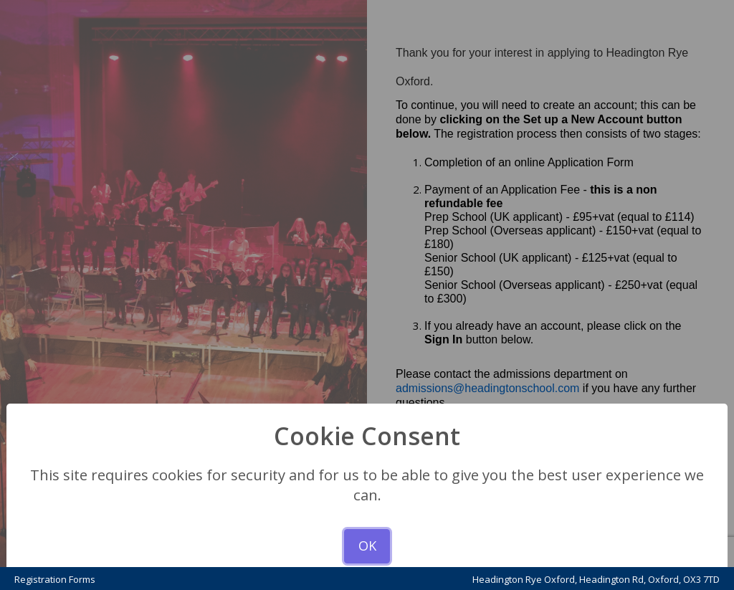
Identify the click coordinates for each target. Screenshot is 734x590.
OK (367, 545)
